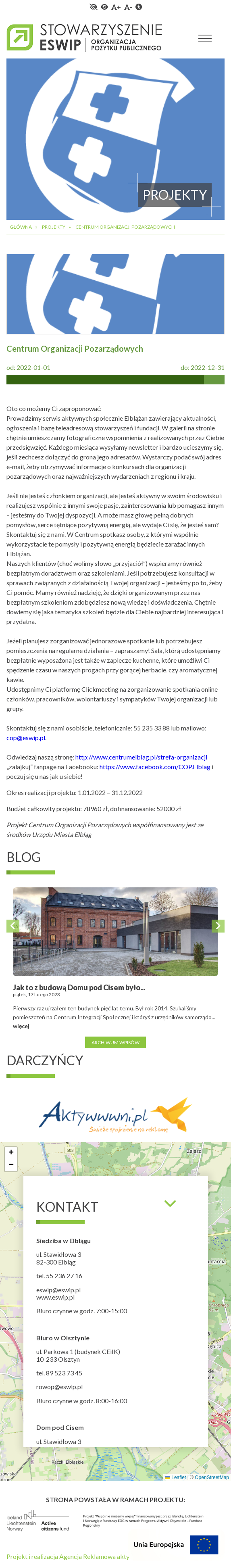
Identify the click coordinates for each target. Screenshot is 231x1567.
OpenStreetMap (212, 1477)
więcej (21, 1025)
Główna (21, 227)
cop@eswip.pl (25, 737)
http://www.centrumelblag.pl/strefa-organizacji (141, 757)
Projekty (53, 227)
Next (218, 926)
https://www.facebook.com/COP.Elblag (155, 766)
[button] (11, 1153)
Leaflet (175, 1477)
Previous (12, 926)
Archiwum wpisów (115, 1042)
